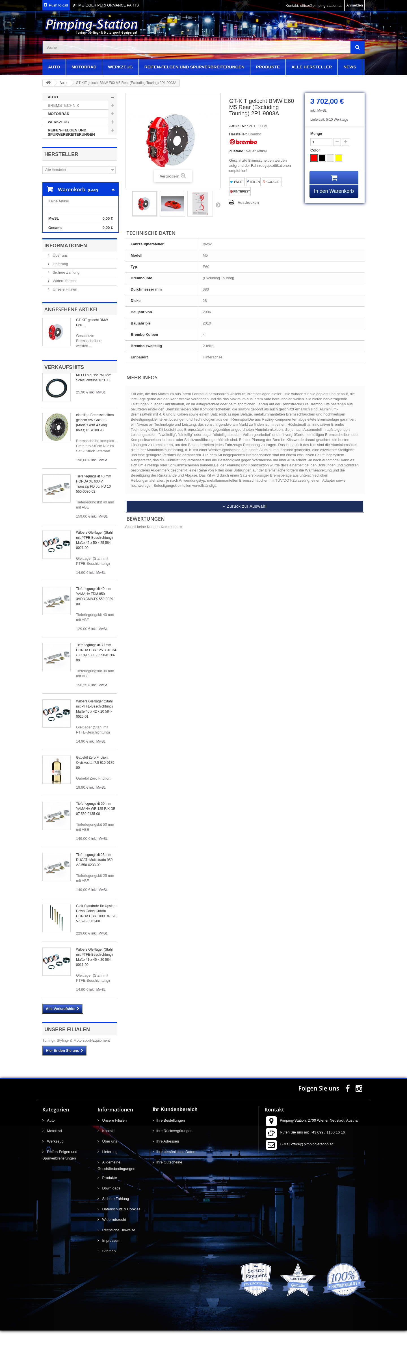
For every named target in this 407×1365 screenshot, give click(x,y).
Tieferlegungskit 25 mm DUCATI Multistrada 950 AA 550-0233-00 (94, 894)
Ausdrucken (248, 202)
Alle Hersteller (311, 66)
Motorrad (84, 66)
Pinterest (240, 191)
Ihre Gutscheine (169, 1197)
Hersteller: (238, 134)
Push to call (58, 5)
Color (315, 150)
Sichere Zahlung (65, 307)
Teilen (253, 182)
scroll (392, 1350)
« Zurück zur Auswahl (245, 506)
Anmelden (354, 5)
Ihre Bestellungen (170, 1155)
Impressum (110, 1275)
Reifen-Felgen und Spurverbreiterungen (194, 66)
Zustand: (237, 151)
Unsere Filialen (64, 324)
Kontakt (108, 1165)
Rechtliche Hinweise (118, 1264)
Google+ (272, 182)
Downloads (110, 1223)
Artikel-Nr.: (238, 126)
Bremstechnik (63, 105)
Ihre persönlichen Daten (175, 1186)
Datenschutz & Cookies (120, 1243)
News (349, 66)
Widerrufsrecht (64, 315)
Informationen (65, 280)
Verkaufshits (64, 401)
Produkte (268, 66)
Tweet (237, 182)
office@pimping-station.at (312, 1178)
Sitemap (108, 1285)
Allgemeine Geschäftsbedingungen (116, 1200)
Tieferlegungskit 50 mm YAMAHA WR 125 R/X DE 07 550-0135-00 (95, 843)
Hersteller (61, 154)
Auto (54, 66)
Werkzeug (120, 66)
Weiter (218, 204)
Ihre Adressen (167, 1176)
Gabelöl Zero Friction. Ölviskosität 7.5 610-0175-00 (95, 797)
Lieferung (60, 298)
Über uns (60, 290)
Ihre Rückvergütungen (174, 1165)
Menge (316, 133)
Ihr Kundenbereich (175, 1144)
